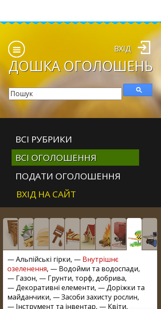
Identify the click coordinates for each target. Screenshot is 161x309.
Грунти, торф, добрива (86, 278)
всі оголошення (56, 157)
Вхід (122, 48)
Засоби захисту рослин (99, 297)
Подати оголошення (68, 176)
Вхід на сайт (46, 194)
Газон (26, 278)
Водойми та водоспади (98, 268)
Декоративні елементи (55, 287)
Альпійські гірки (43, 259)
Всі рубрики (43, 139)
